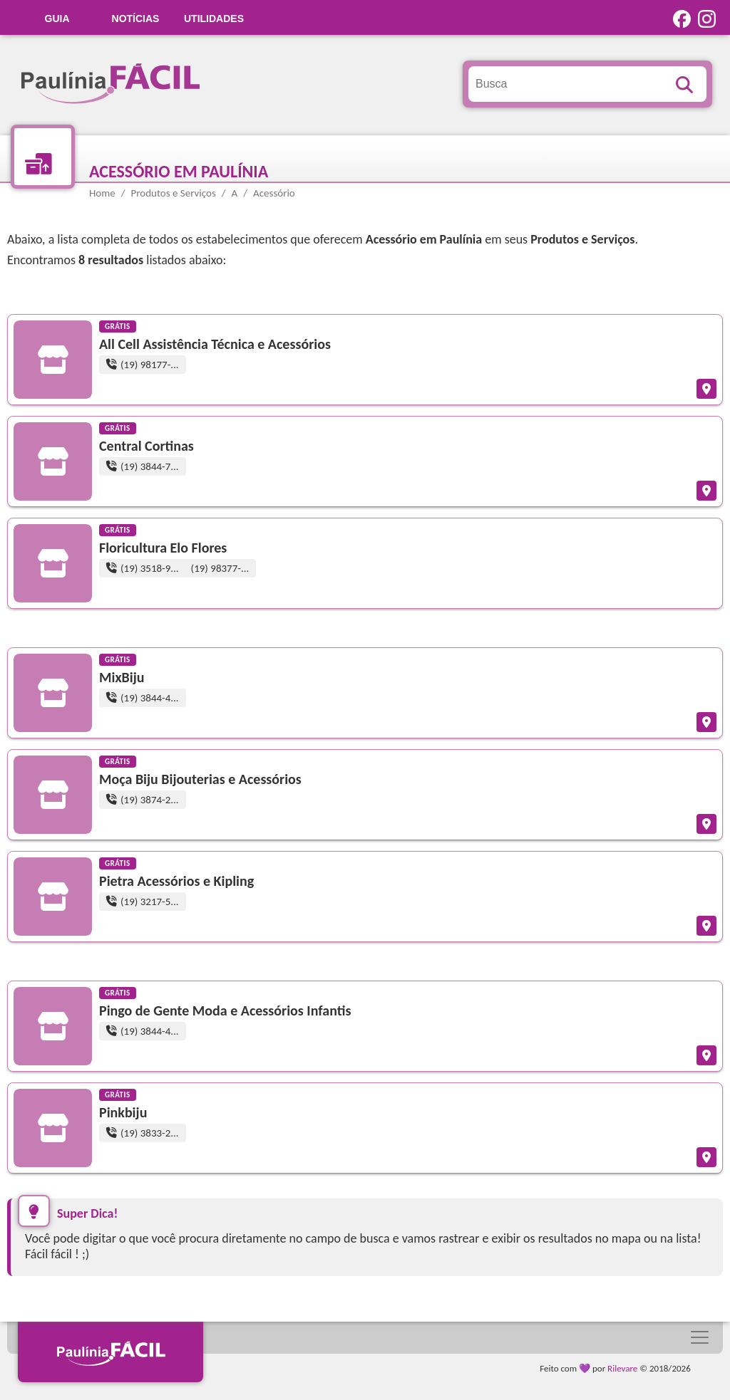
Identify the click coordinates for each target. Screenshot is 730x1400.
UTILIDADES (214, 18)
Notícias (136, 18)
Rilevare (622, 1368)
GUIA (57, 18)
